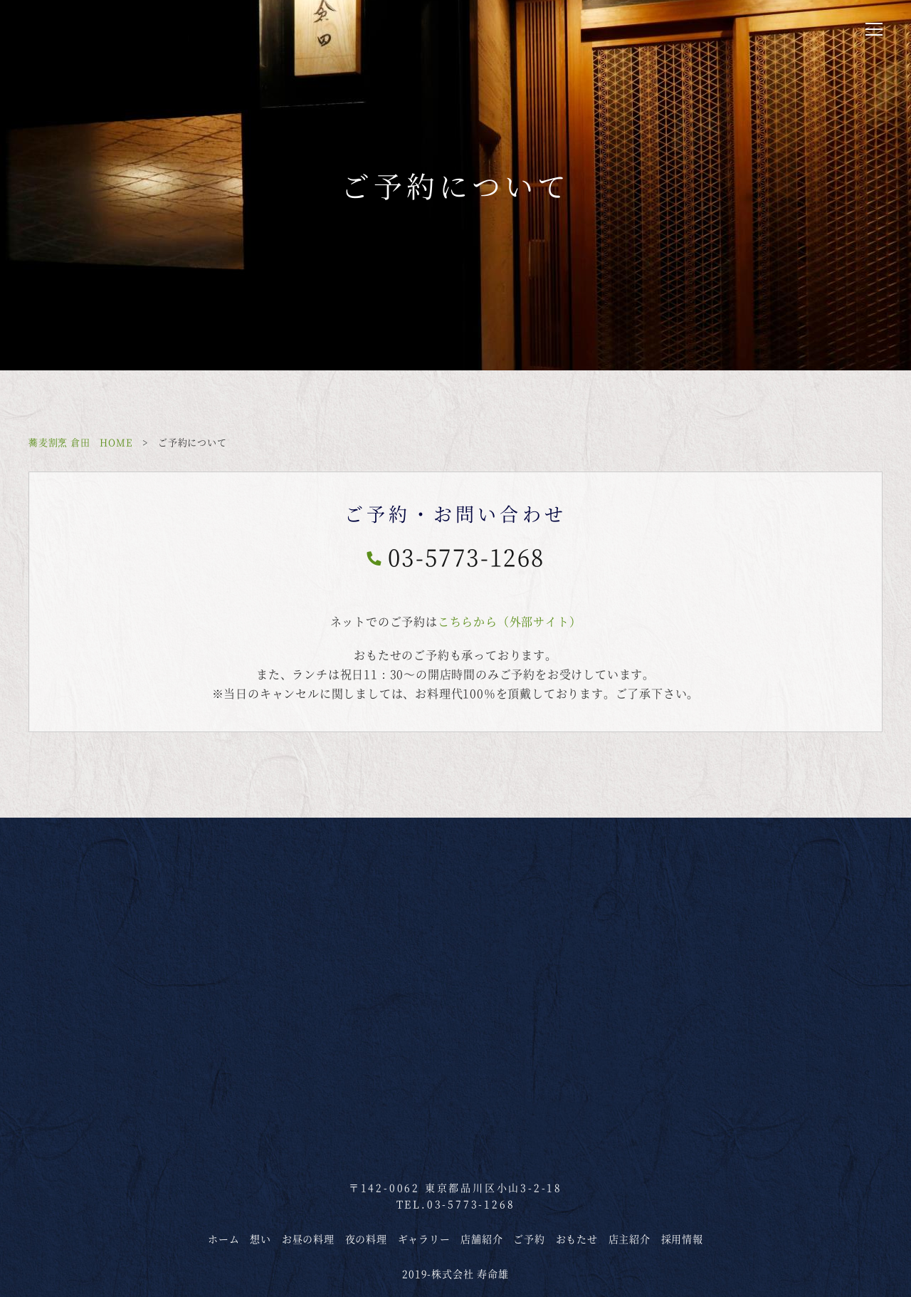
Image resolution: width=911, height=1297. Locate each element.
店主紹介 (630, 1238)
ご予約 (528, 1238)
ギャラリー (424, 1238)
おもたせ (577, 1238)
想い (260, 1238)
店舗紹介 (481, 1238)
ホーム (223, 1238)
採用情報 (682, 1238)
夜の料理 (366, 1238)
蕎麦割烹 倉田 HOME (80, 442)
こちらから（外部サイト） (509, 621)
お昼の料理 (308, 1238)
